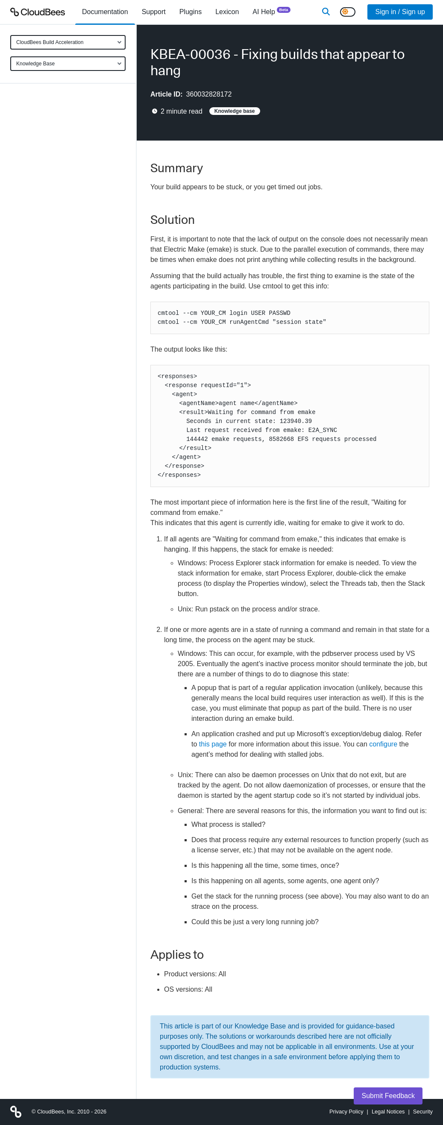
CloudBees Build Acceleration (49, 42)
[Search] (326, 12)
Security (423, 1111)
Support (154, 11)
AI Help (271, 11)
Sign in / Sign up (400, 11)
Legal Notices (388, 1111)
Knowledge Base (35, 64)
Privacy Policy (346, 1111)
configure (383, 744)
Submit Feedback (388, 1095)
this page (213, 744)
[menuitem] (105, 12)
